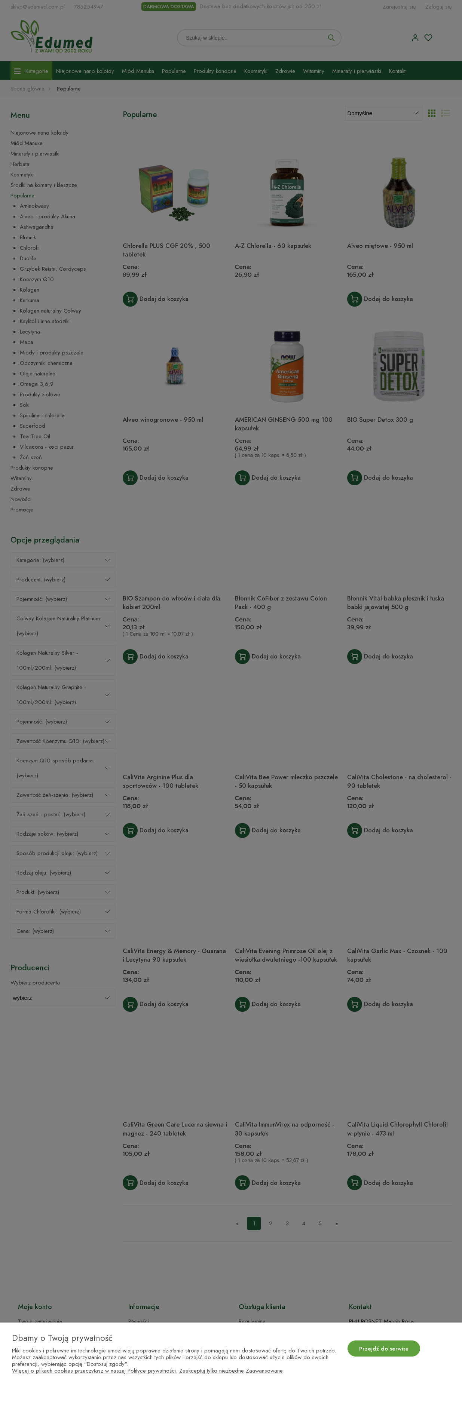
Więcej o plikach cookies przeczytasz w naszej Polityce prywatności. (94, 1371)
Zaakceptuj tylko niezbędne (211, 1371)
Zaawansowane (264, 1371)
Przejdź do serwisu (384, 1349)
